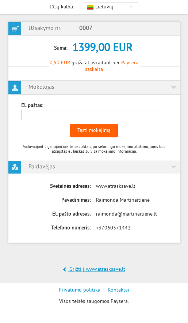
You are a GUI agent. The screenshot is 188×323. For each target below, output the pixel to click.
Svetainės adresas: (70, 186)
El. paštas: (32, 106)
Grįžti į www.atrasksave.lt (94, 269)
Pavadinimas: (76, 200)
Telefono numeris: (71, 228)
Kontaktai (118, 290)
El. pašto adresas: (71, 214)
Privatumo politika (79, 290)
